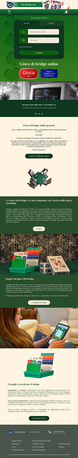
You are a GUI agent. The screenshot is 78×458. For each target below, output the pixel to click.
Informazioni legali (18, 450)
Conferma (39, 53)
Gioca (14, 447)
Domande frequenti (38, 450)
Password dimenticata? (25, 47)
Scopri (39, 229)
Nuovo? (51, 23)
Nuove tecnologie (38, 447)
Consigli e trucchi (38, 444)
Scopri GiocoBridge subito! (39, 156)
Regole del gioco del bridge (41, 441)
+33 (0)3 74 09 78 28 (58, 431)
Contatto (61, 447)
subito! (28, 73)
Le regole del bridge (39, 303)
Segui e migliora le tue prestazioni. (49, 73)
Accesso (26, 23)
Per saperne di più (39, 418)
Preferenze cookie (64, 444)
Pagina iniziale (17, 441)
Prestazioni (15, 444)
